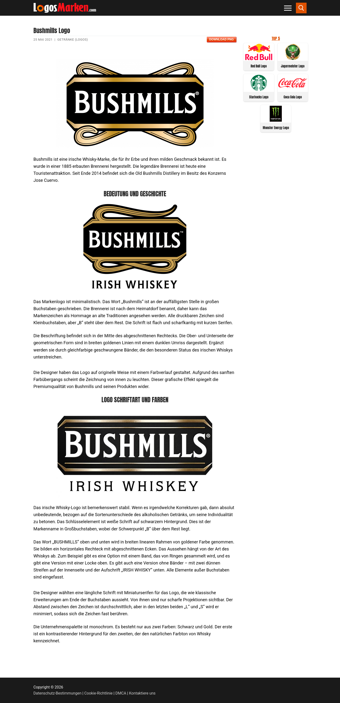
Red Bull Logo (259, 66)
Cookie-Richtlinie (98, 693)
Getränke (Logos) (72, 39)
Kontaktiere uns (142, 693)
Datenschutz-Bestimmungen (57, 693)
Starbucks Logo (258, 97)
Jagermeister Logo (292, 66)
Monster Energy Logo (276, 127)
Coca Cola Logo (293, 97)
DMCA (121, 693)
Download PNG (221, 39)
